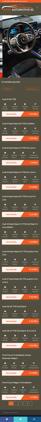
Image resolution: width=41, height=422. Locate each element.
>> (30, 403)
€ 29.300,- (33, 138)
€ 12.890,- (33, 186)
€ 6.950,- (34, 162)
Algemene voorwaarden (10, 412)
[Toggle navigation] (37, 7)
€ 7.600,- (34, 397)
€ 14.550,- (33, 372)
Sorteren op (32, 89)
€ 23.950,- (33, 241)
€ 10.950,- (33, 269)
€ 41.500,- (33, 296)
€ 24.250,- (33, 214)
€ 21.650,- (33, 345)
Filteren (7, 89)
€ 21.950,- (33, 113)
